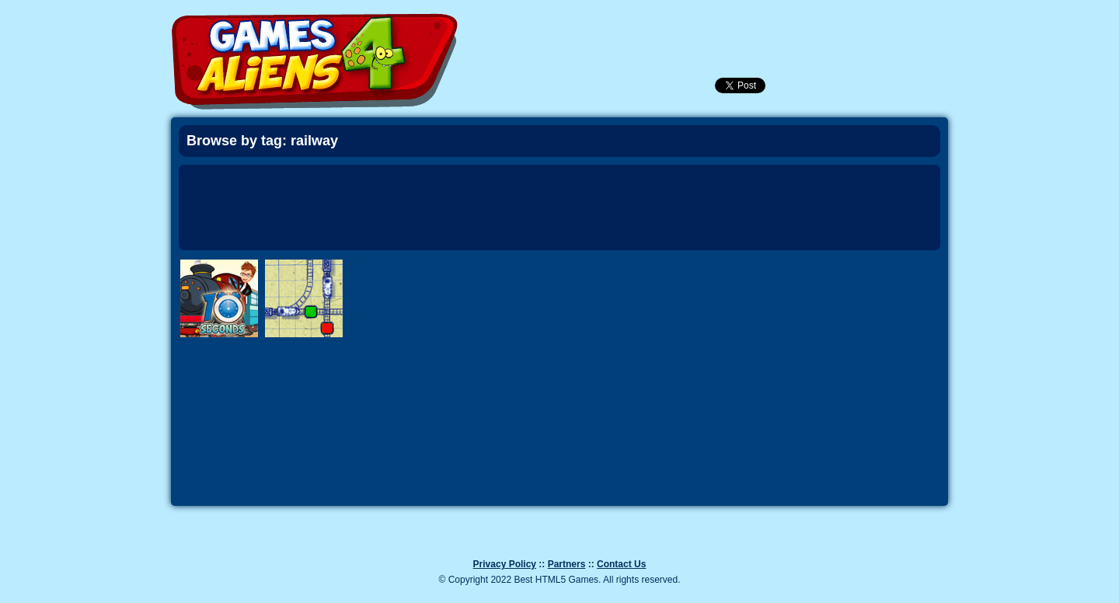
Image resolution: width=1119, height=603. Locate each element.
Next (986, 334)
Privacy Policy (504, 564)
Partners (567, 564)
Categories (879, 24)
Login (748, 26)
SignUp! (790, 26)
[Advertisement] (559, 207)
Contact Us (621, 564)
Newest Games (664, 26)
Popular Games (706, 26)
